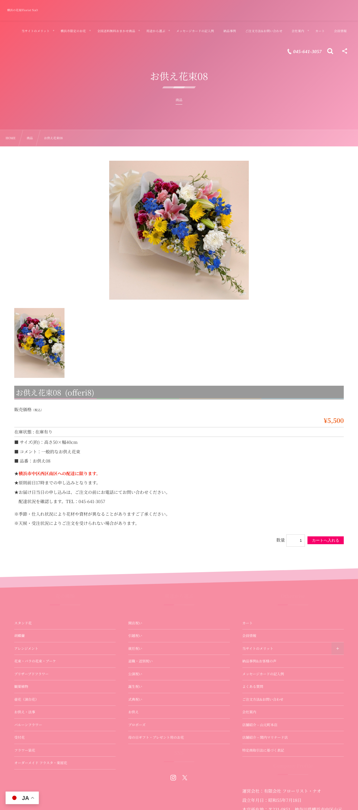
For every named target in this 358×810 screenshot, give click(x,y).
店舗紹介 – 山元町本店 (260, 724)
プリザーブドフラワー (31, 673)
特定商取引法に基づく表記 (263, 750)
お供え (133, 711)
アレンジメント (26, 648)
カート (247, 623)
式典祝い (135, 699)
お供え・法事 (24, 711)
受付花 (19, 737)
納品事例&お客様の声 (259, 661)
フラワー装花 (24, 750)
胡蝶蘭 (19, 635)
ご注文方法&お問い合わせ (262, 699)
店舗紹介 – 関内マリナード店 (265, 737)
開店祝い (135, 623)
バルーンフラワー (28, 724)
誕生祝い (135, 686)
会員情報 (249, 635)
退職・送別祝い (140, 661)
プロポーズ (136, 724)
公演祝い (135, 673)
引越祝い (135, 635)
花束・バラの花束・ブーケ (35, 661)
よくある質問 (252, 686)
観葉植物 (21, 686)
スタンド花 (23, 623)
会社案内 (249, 711)
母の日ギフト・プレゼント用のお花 (156, 737)
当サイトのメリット (257, 648)
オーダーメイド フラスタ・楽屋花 (40, 762)
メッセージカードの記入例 (263, 673)
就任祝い (135, 648)
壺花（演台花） (26, 699)
